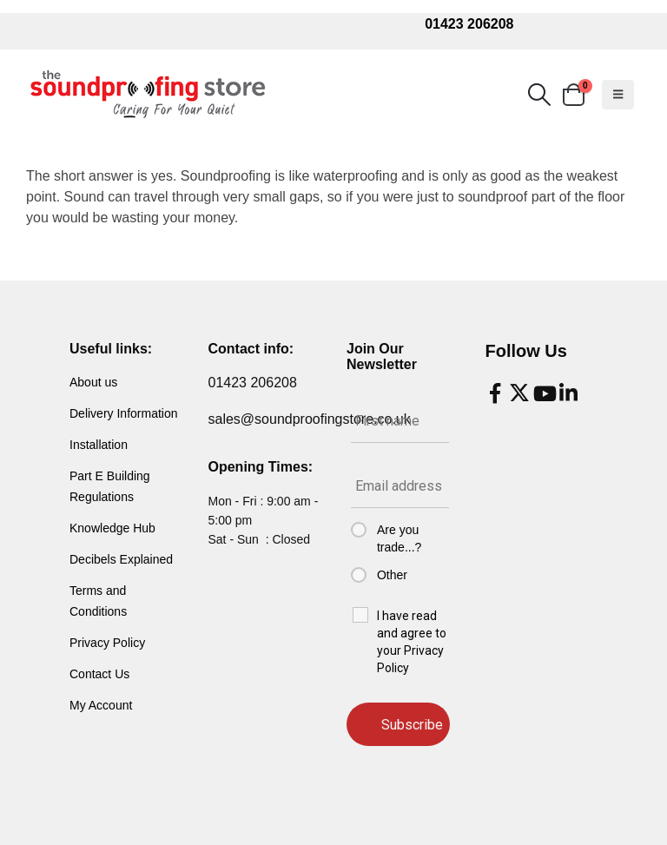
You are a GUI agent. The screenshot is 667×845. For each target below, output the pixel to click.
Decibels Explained (121, 559)
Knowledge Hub (112, 528)
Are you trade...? (399, 538)
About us (93, 382)
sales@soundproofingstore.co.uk (309, 419)
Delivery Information (123, 413)
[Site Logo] (147, 94)
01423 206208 (469, 24)
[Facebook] (495, 393)
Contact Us (99, 674)
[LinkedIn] (568, 393)
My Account (100, 705)
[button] (538, 94)
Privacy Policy (107, 643)
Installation (98, 445)
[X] (519, 393)
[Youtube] (543, 393)
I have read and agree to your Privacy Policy (411, 642)
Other (392, 575)
